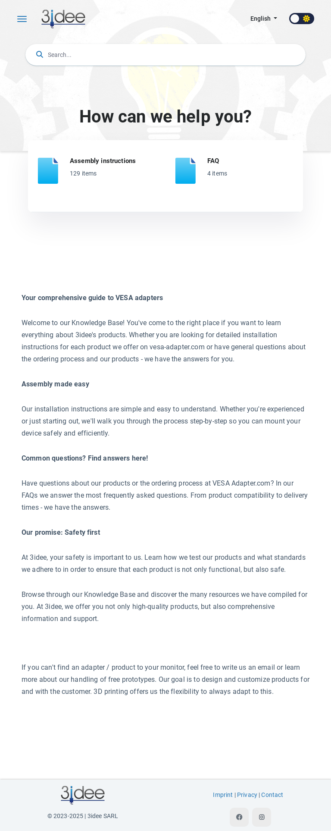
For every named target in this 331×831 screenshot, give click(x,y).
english (261, 18)
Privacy (247, 795)
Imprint (223, 795)
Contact (272, 795)
